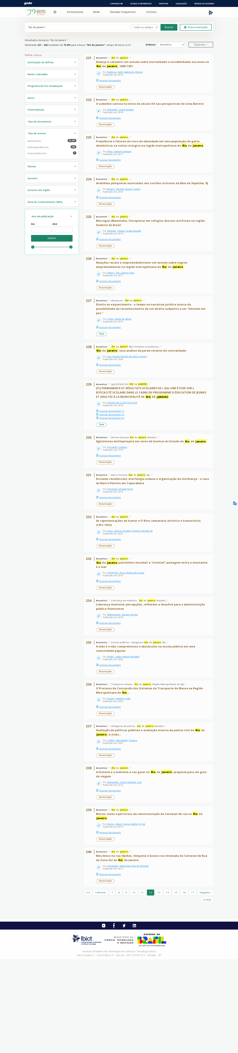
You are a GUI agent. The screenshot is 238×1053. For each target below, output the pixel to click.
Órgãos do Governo (204, 4)
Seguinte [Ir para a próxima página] (205, 986)
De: (33, 224)
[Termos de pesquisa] (77, 27)
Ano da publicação (43, 216)
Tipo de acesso (37, 133)
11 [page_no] (142, 986)
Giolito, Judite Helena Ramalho (125, 726)
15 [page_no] (175, 986)
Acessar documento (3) (113, 458)
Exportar (200, 44)
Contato (151, 12)
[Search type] (144, 27)
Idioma (32, 166)
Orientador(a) (36, 109)
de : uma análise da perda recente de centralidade (143, 387)
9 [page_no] (126, 986)
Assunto (33, 178)
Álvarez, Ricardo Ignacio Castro (126, 208)
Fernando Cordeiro (119, 496)
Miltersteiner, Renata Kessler (124, 680)
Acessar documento (112, 82)
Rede (96, 12)
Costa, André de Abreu (121, 350)
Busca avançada (195, 27)
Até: (55, 224)
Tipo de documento (39, 121)
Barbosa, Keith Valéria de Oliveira (127, 74)
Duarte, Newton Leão (121, 773)
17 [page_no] (192, 986)
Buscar (169, 27)
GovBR (28, 3)
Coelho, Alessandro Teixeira (124, 819)
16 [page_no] (184, 986)
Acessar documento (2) (113, 455)
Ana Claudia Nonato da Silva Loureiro (129, 392)
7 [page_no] (112, 986)
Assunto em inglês (39, 190)
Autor (31, 97)
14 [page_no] (167, 986)
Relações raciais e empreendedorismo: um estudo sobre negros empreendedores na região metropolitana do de (144, 292)
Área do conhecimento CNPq (45, 202)
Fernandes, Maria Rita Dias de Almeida (130, 957)
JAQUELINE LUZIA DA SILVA (124, 443)
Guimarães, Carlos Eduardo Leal (126, 865)
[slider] (32, 247)
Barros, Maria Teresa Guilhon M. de (128, 911)
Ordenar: (151, 44)
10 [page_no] (133, 986)
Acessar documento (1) (113, 451)
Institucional (75, 12)
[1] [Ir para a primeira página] (88, 986)
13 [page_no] (159, 986)
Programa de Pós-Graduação (45, 86)
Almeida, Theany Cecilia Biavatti (126, 254)
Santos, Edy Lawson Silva (122, 300)
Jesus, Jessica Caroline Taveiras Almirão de (132, 588)
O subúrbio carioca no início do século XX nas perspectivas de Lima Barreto (152, 110)
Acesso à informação (141, 4)
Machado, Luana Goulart (122, 115)
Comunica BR (116, 4)
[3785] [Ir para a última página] (207, 993)
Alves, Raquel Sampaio (121, 162)
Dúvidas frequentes (123, 12)
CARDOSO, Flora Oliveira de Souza (127, 634)
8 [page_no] (119, 986)
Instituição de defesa (40, 62)
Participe (163, 4)
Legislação (181, 4)
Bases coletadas (38, 74)
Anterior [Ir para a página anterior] (100, 986)
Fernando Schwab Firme (122, 542)
